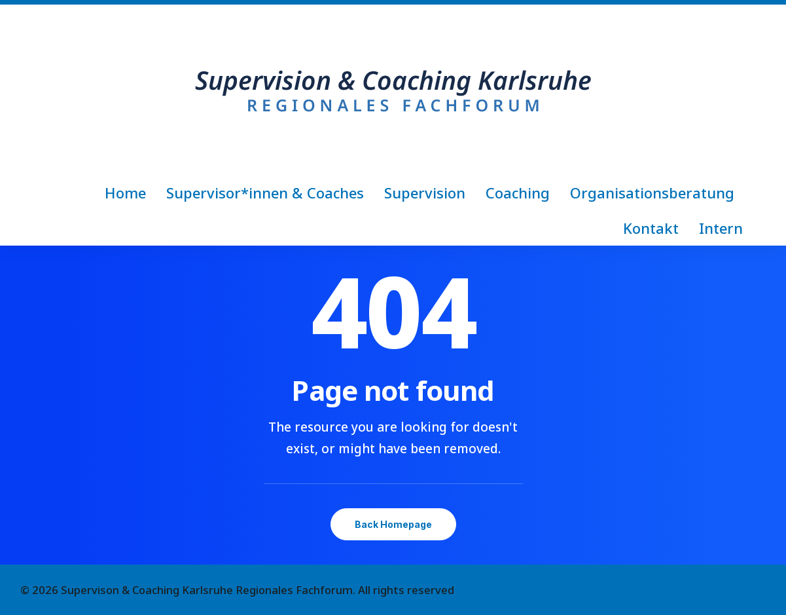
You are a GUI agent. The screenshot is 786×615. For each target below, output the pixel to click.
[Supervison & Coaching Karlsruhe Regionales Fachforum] (393, 90)
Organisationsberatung (652, 192)
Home (125, 192)
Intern (721, 228)
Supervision (424, 192)
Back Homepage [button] (393, 524)
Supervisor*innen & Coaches (265, 192)
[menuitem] (129, 192)
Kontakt (651, 228)
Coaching (518, 192)
